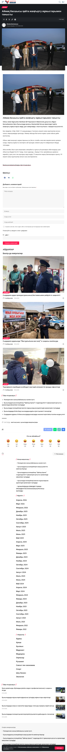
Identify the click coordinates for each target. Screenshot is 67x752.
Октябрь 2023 (21, 610)
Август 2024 (21, 572)
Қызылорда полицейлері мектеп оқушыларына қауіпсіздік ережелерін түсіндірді (32, 408)
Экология (20, 677)
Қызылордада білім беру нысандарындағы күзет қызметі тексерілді (27, 411)
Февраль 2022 (22, 625)
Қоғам (4, 7)
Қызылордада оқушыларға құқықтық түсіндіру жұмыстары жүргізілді (26, 697)
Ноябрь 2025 (21, 515)
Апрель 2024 (21, 587)
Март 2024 (20, 591)
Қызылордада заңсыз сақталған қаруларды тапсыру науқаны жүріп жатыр (28, 706)
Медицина (20, 654)
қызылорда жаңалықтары (29, 422)
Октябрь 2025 (22, 519)
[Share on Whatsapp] (55, 429)
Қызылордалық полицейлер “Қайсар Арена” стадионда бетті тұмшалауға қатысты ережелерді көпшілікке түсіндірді (32, 475)
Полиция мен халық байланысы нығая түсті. (19, 399)
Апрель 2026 (21, 500)
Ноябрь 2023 (21, 606)
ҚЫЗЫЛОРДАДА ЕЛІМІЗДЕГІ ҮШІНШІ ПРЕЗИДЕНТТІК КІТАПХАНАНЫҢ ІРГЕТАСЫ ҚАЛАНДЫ (30, 489)
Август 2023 (21, 618)
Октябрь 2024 (22, 565)
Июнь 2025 (20, 534)
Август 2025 (21, 527)
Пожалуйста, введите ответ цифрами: (15, 230)
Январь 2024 (21, 599)
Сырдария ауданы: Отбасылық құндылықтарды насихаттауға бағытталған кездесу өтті (34, 414)
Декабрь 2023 (21, 603)
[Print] (15, 19)
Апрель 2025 (21, 542)
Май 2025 (20, 538)
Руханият (20, 661)
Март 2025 (20, 546)
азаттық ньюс (15, 422)
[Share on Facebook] (6, 19)
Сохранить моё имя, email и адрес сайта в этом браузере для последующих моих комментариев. (27, 226)
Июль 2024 (20, 576)
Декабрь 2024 (22, 557)
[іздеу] (59, 2)
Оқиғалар (20, 658)
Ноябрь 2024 (21, 561)
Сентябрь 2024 (22, 568)
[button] (5, 178)
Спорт (18, 669)
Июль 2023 (20, 622)
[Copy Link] (12, 19)
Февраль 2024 (22, 595)
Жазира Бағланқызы (12, 24)
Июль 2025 (20, 530)
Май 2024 (20, 584)
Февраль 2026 (22, 508)
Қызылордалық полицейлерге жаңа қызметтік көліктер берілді (23, 734)
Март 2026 (20, 504)
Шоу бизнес (21, 673)
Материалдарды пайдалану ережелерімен (28, 747)
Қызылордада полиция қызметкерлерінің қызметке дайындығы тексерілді (28, 714)
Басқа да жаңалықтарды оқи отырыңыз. (17, 165)
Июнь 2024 (20, 580)
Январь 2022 (21, 629)
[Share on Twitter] (9, 19)
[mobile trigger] (3, 2)
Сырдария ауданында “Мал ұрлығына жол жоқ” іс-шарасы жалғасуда (30, 341)
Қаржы (19, 639)
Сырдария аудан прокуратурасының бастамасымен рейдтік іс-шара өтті (31, 295)
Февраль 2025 (22, 549)
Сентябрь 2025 (22, 523)
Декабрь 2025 (21, 511)
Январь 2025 (21, 553)
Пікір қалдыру (58, 454)
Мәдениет (20, 650)
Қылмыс (6, 292)
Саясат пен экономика (25, 665)
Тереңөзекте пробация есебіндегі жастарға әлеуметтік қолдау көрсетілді (31, 387)
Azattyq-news (9, 298)
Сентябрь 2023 (22, 614)
